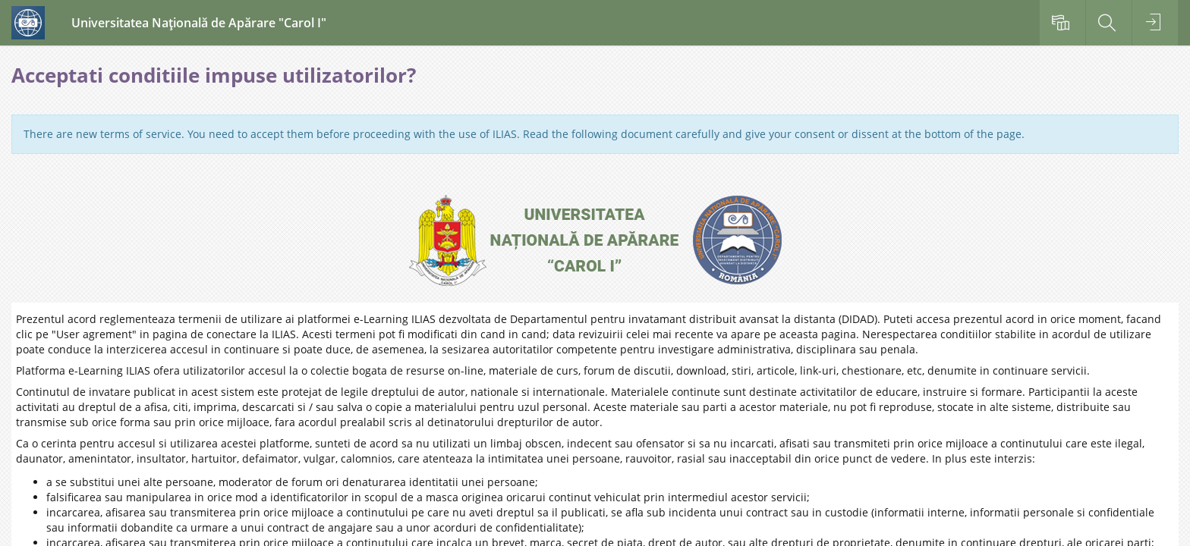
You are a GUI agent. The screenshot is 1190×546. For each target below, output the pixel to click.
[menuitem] (1062, 23)
